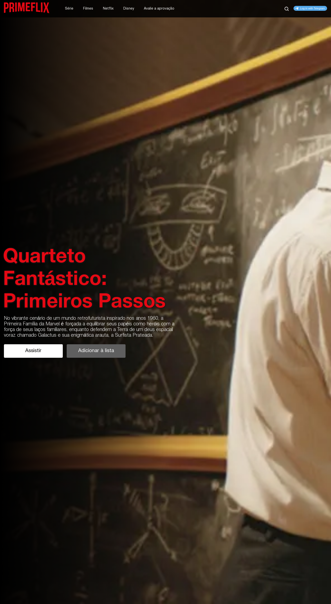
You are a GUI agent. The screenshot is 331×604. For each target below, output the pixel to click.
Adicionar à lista (96, 351)
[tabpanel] (165, 302)
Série (69, 8)
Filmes (88, 8)
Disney (128, 8)
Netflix (108, 8)
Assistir (33, 351)
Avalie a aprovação (159, 8)
